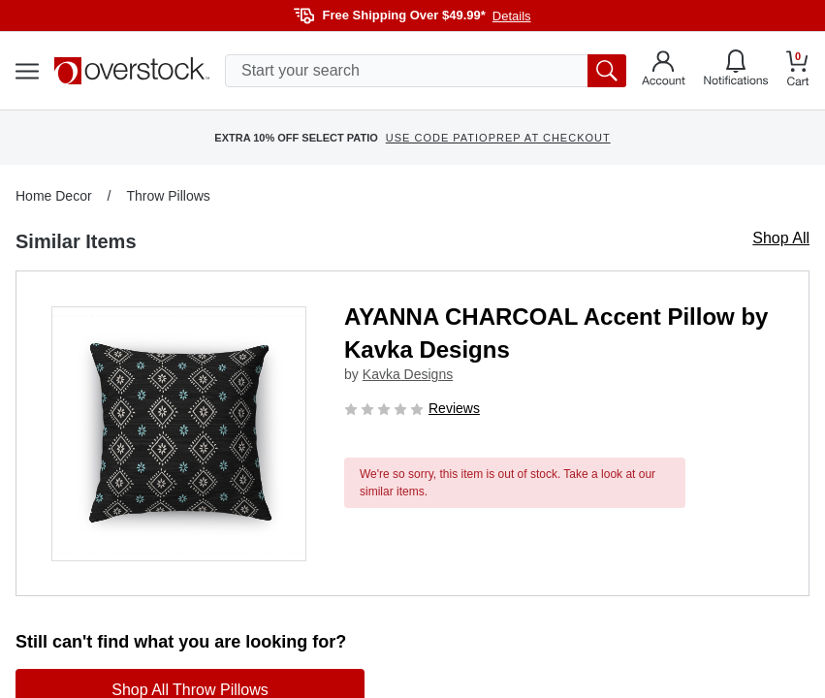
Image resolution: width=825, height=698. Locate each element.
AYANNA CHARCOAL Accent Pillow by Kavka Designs (556, 333)
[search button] (606, 70)
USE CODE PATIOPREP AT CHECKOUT (498, 137)
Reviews (454, 408)
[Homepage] (131, 70)
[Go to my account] (663, 70)
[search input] (425, 70)
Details (511, 16)
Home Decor (54, 196)
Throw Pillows (167, 196)
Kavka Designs (408, 374)
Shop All (780, 238)
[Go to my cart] (797, 71)
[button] (178, 433)
